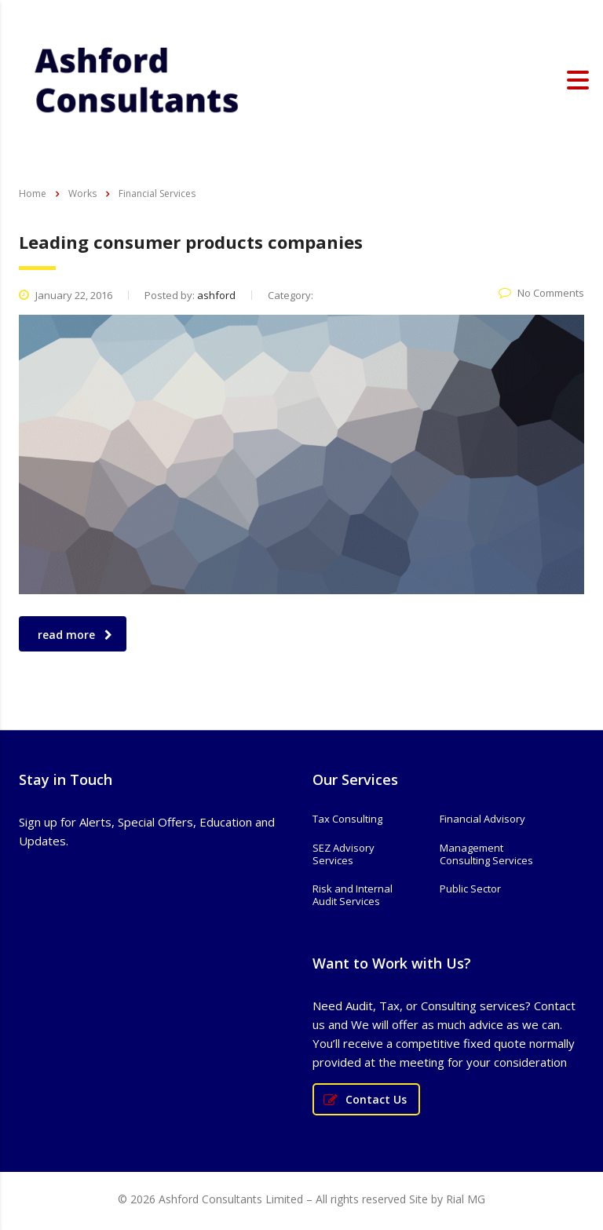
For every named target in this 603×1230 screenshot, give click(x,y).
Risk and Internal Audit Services (352, 895)
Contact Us (365, 1099)
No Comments (541, 293)
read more (75, 634)
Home (32, 193)
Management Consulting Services (486, 854)
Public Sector (470, 888)
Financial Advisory (482, 818)
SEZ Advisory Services (343, 854)
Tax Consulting (347, 818)
